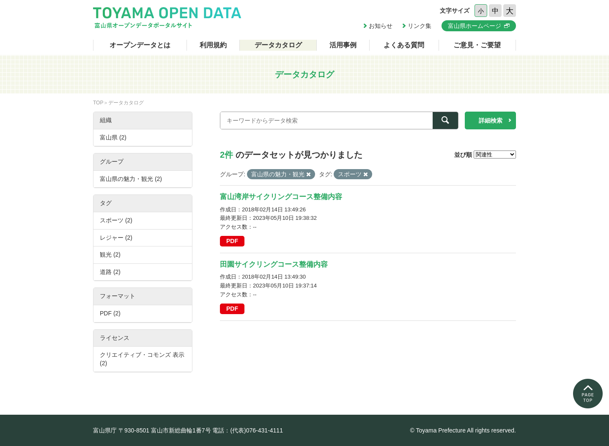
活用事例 (343, 45)
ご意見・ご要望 (477, 45)
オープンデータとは (140, 45)
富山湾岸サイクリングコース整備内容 (281, 197)
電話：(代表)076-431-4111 (247, 430)
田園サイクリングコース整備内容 (274, 264)
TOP (98, 102)
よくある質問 (404, 45)
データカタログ (278, 45)
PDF (232, 241)
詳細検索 (490, 120)
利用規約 (213, 45)
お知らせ (380, 26)
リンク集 (419, 26)
